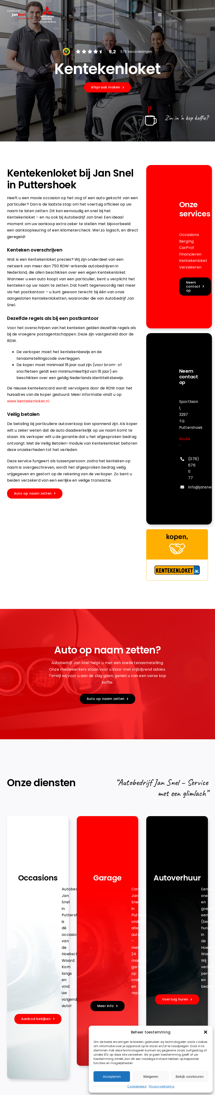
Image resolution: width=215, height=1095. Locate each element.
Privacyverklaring (161, 1086)
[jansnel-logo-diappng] (18, 11)
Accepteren (112, 1076)
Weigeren (150, 1076)
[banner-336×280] (177, 531)
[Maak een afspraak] (34, 493)
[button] (205, 1032)
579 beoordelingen (136, 51)
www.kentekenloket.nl (28, 401)
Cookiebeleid (136, 1086)
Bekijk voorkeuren (190, 1076)
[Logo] (47, 7)
